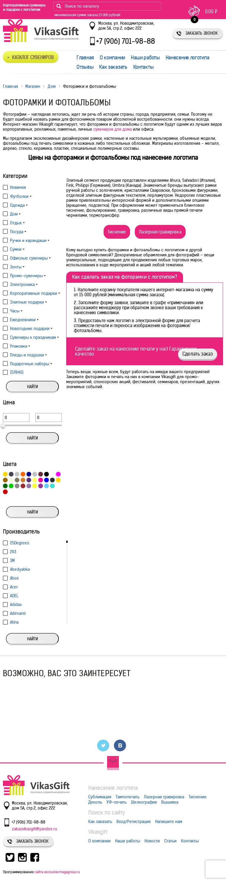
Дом (51, 86)
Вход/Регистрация (134, 821)
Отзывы (85, 67)
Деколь (95, 802)
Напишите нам (168, 821)
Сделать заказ (197, 354)
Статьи (170, 841)
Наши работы (145, 57)
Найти (32, 386)
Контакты (143, 67)
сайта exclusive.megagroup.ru (57, 872)
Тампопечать (127, 796)
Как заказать (113, 67)
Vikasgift (97, 832)
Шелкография (144, 802)
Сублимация (99, 796)
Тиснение (117, 232)
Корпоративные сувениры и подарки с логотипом (24, 7)
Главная (85, 57)
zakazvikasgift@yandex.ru (34, 828)
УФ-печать (117, 802)
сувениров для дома (112, 129)
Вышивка (169, 802)
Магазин (33, 86)
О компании (112, 57)
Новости (152, 841)
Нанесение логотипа (188, 57)
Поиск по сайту (106, 812)
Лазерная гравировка (160, 232)
